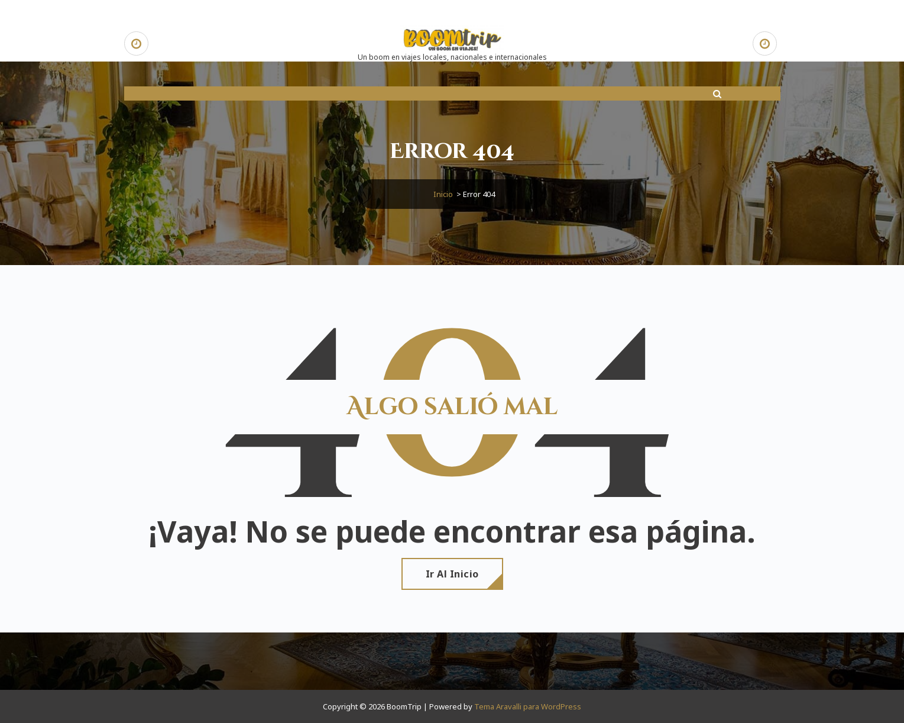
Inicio (443, 194)
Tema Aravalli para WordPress (527, 706)
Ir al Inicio (452, 573)
